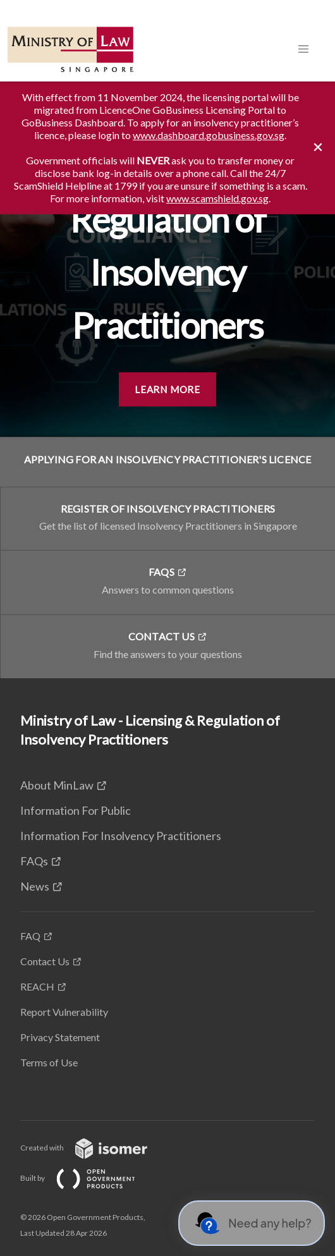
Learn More (167, 389)
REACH (37, 986)
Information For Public (75, 810)
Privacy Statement (60, 1037)
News (34, 886)
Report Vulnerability (64, 1012)
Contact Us (45, 961)
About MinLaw (57, 785)
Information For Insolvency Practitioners (120, 836)
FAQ (30, 936)
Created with (94, 1147)
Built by (87, 1178)
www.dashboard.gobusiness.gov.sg (208, 135)
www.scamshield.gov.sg (217, 198)
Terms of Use (49, 1062)
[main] (167, 380)
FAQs (34, 861)
